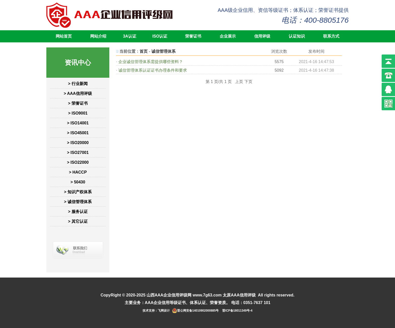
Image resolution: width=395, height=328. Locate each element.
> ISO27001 (78, 152)
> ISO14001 (78, 123)
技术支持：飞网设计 (156, 310)
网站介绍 (98, 36)
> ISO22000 (78, 162)
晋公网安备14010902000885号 (198, 310)
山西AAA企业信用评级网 (169, 295)
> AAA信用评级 (78, 93)
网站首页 (64, 36)
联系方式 (331, 36)
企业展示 (228, 36)
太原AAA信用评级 (239, 295)
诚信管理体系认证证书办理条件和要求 (152, 70)
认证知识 (297, 36)
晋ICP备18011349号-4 (237, 310)
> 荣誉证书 (78, 103)
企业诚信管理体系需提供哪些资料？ (150, 62)
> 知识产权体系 (78, 192)
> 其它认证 (78, 221)
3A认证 (129, 36)
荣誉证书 (193, 36)
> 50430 (78, 182)
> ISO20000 (78, 143)
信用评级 (262, 36)
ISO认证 (160, 36)
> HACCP (78, 172)
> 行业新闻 (78, 83)
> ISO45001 (78, 133)
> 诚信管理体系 (78, 202)
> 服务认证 (78, 211)
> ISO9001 (78, 113)
